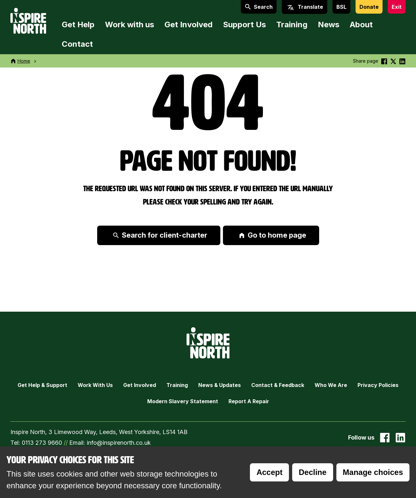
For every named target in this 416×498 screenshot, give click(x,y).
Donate (369, 7)
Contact (77, 44)
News (328, 24)
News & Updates (219, 385)
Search (259, 7)
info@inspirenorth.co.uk (119, 442)
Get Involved (188, 24)
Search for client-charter (160, 235)
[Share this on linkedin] (402, 60)
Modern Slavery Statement (182, 401)
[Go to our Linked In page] (400, 437)
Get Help (78, 24)
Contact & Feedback (277, 385)
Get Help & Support (42, 385)
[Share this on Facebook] (384, 60)
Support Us (244, 24)
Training (291, 24)
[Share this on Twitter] (393, 60)
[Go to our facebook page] (385, 437)
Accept (269, 472)
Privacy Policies (378, 385)
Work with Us (95, 385)
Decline (312, 472)
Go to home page (272, 235)
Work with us (129, 24)
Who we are (331, 385)
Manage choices (373, 472)
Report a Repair (248, 401)
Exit (397, 7)
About (361, 24)
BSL (341, 7)
